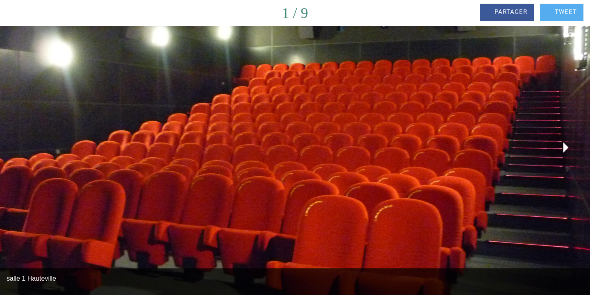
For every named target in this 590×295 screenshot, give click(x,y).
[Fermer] (16, 13)
